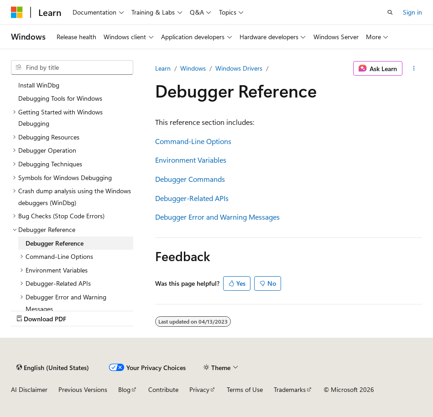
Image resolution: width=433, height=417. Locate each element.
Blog (124, 389)
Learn (163, 68)
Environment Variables (190, 160)
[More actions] (414, 68)
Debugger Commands (190, 179)
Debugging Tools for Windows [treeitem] (60, 98)
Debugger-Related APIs (192, 198)
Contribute (163, 389)
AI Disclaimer (29, 389)
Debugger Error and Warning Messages (217, 216)
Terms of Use (245, 389)
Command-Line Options (193, 141)
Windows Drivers (238, 68)
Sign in (412, 12)
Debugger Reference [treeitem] (54, 243)
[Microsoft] (17, 12)
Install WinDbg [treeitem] (38, 85)
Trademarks (290, 389)
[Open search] (390, 12)
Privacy (199, 389)
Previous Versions (82, 389)
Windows (193, 68)
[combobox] (72, 67)
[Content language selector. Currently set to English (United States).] (52, 367)
